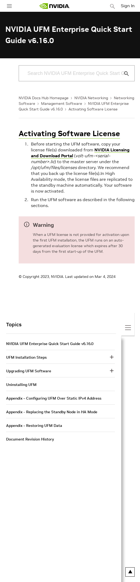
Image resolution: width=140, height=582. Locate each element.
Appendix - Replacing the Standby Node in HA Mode (51, 411)
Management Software (61, 103)
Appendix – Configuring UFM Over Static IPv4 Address (53, 398)
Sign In (128, 5)
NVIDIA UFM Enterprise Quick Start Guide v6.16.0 (49, 343)
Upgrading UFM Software (28, 371)
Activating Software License (93, 109)
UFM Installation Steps (26, 357)
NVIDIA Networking (91, 97)
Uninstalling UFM (21, 384)
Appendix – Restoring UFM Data (34, 425)
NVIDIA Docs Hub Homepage (44, 97)
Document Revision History (30, 439)
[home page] (54, 6)
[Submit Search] (123, 73)
